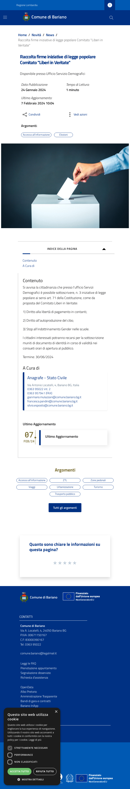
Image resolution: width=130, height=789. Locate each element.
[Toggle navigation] (5, 17)
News (50, 34)
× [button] (56, 711)
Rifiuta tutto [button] (45, 771)
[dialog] (32, 746)
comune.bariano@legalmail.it (38, 653)
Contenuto (30, 260)
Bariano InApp (29, 705)
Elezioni (63, 135)
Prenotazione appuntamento (39, 668)
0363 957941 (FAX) (39, 393)
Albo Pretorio (29, 691)
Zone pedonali (98, 480)
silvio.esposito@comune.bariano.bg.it (50, 405)
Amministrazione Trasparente (39, 696)
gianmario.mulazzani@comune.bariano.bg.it (54, 397)
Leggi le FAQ (28, 663)
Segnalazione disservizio (36, 673)
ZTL (65, 480)
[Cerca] (111, 17)
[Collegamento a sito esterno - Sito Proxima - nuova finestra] (65, 778)
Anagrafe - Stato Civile (47, 377)
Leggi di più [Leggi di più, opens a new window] (35, 739)
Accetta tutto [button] (19, 771)
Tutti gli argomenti (65, 507)
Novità (36, 34)
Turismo (98, 487)
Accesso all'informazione (36, 135)
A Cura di (28, 265)
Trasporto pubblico (65, 494)
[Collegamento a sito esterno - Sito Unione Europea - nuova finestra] (81, 597)
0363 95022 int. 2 (38, 389)
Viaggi (32, 487)
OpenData (27, 687)
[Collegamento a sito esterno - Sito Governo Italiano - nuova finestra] (70, 778)
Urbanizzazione (65, 487)
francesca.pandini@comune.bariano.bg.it (52, 401)
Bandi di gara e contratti (36, 701)
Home (22, 34)
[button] (32, 779)
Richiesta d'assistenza (34, 677)
